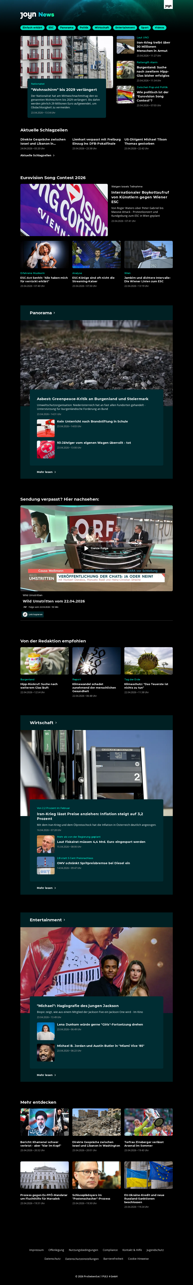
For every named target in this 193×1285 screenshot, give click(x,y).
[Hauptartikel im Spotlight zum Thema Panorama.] (43, 312)
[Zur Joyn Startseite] (168, 4)
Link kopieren (33, 614)
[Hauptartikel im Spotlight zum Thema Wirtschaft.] (43, 722)
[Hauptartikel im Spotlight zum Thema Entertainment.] (48, 919)
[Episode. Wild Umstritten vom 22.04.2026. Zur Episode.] (96, 557)
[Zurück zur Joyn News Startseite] (37, 15)
